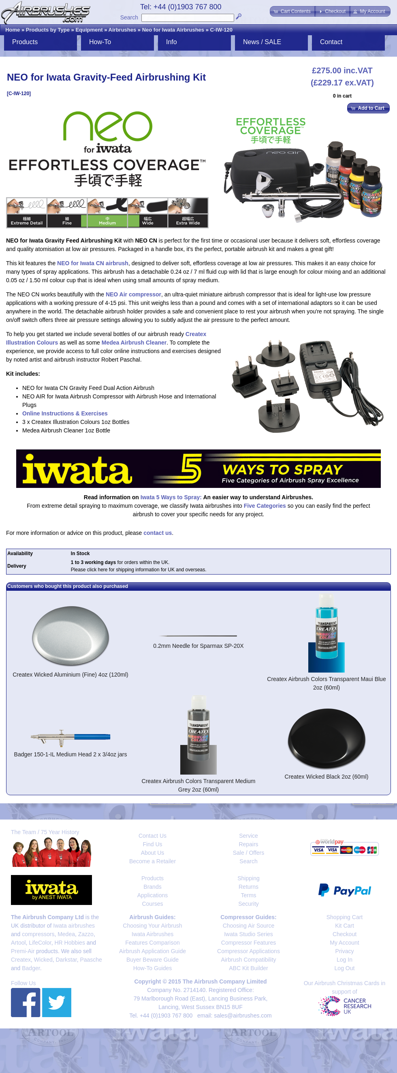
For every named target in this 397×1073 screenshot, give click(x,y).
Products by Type (48, 30)
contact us (157, 533)
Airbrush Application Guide (152, 951)
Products (25, 41)
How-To (100, 41)
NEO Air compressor (133, 294)
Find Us (152, 844)
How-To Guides (152, 968)
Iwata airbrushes (74, 925)
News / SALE (262, 41)
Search (129, 17)
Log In (344, 959)
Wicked (43, 959)
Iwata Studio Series (248, 934)
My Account (344, 942)
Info (171, 41)
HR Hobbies (69, 942)
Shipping (248, 878)
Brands (152, 887)
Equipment (88, 30)
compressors (38, 934)
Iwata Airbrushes (153, 934)
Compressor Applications (248, 951)
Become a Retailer (152, 861)
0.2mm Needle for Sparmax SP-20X (198, 646)
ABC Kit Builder (248, 968)
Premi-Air (22, 951)
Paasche (91, 959)
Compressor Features (248, 942)
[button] (293, 11)
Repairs (248, 844)
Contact (331, 41)
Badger (31, 968)
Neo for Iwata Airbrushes (173, 30)
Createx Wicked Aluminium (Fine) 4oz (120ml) (70, 674)
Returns (248, 887)
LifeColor (40, 942)
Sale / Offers (249, 852)
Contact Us (152, 835)
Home (12, 30)
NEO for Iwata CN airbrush (92, 263)
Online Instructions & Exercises (65, 413)
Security (248, 904)
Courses (152, 904)
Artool (18, 942)
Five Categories (265, 505)
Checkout (344, 934)
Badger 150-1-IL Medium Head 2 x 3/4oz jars (70, 754)
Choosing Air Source (249, 925)
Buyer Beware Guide (152, 959)
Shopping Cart (345, 917)
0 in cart (342, 96)
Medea (66, 934)
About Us (152, 852)
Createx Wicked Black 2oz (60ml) (327, 776)
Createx (21, 959)
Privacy (344, 951)
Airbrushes (123, 30)
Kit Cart (344, 925)
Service (248, 835)
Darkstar (66, 959)
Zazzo (86, 934)
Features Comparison (152, 942)
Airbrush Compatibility (248, 959)
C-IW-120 (221, 30)
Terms (248, 895)
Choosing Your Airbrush (152, 925)
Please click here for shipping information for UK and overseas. (139, 570)
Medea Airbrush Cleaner (134, 342)
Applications (152, 895)
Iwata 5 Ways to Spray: (171, 497)
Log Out (345, 968)
